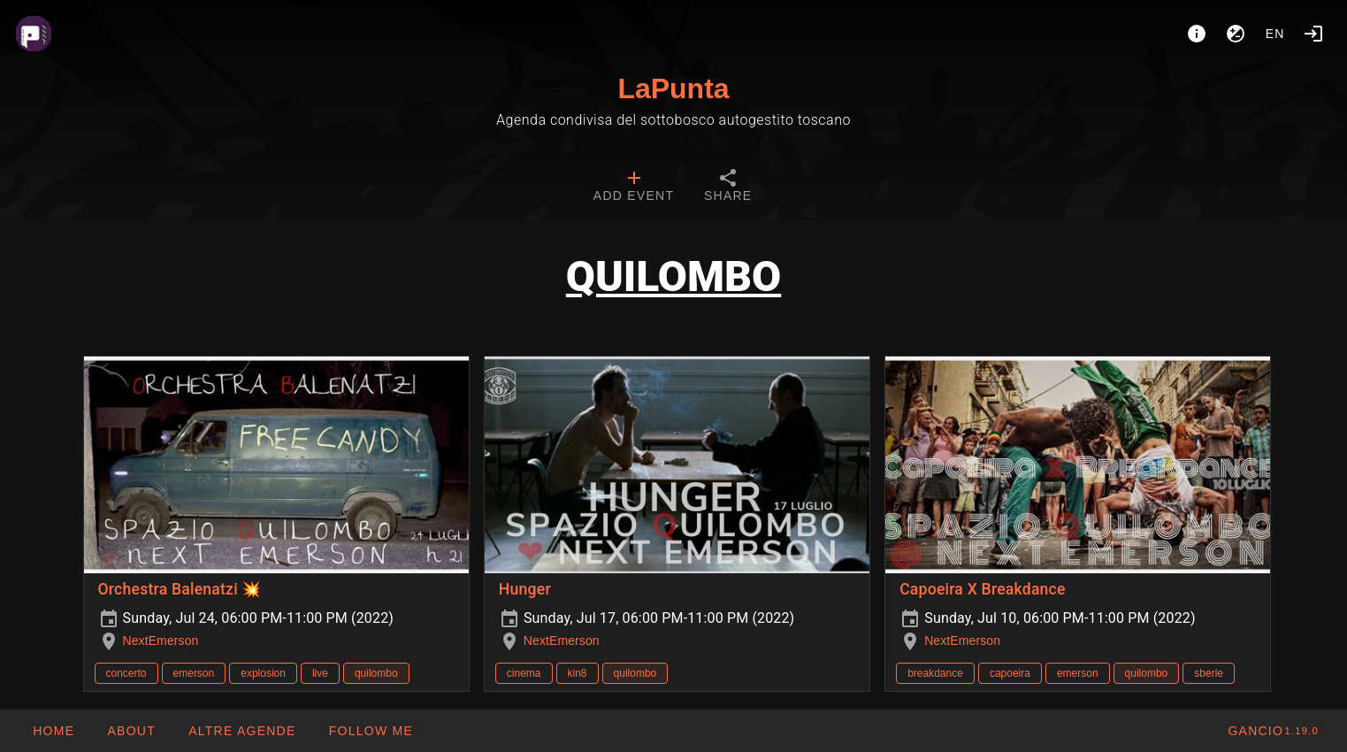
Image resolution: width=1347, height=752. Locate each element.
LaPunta (673, 88)
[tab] (633, 187)
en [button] (1275, 34)
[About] (1196, 33)
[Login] (1313, 33)
